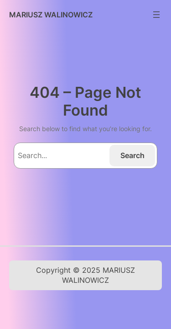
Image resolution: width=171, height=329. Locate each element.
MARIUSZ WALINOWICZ (51, 14)
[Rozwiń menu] (156, 14)
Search (132, 155)
